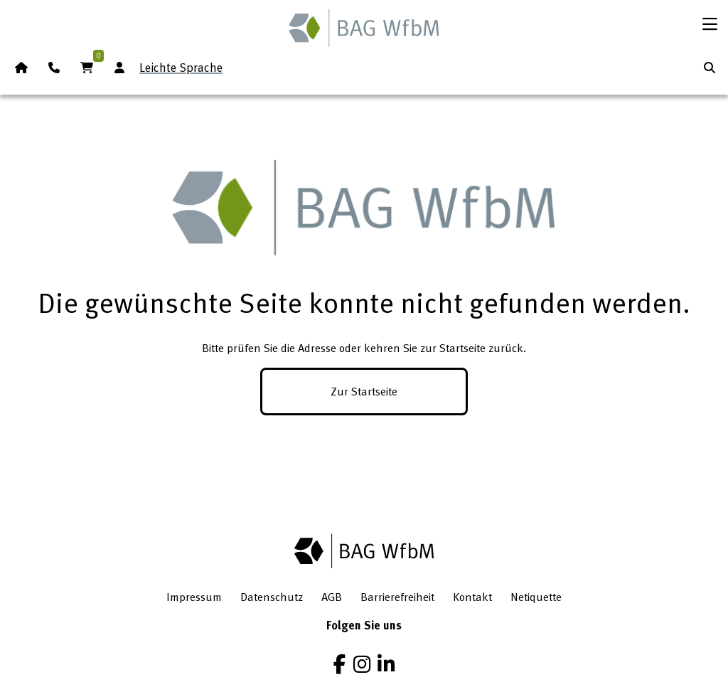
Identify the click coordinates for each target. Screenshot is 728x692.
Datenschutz (271, 596)
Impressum (194, 596)
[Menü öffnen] (709, 24)
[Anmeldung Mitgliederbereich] (119, 67)
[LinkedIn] (386, 664)
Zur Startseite (364, 391)
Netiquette (536, 596)
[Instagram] (361, 664)
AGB (331, 596)
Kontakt (472, 596)
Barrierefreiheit (397, 596)
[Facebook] (339, 664)
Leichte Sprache (181, 67)
